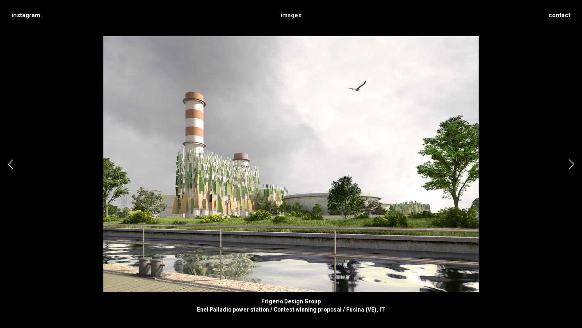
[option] (291, 164)
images (291, 15)
